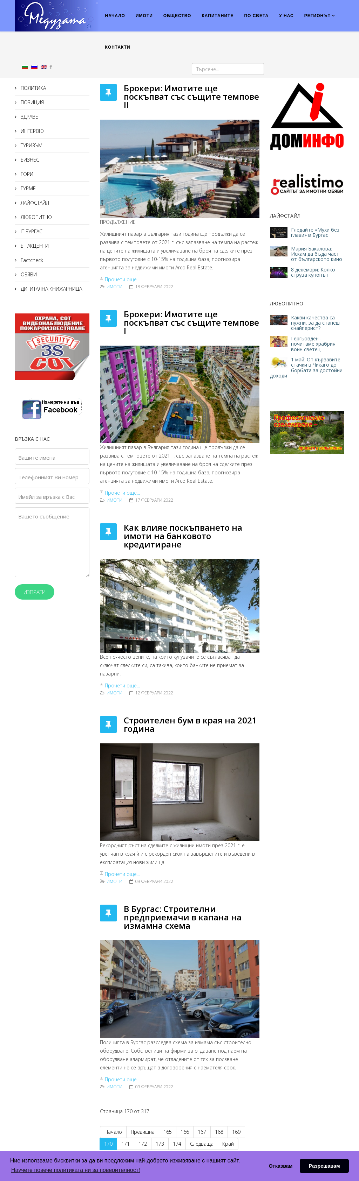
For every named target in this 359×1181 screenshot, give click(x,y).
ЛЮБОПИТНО (35, 217)
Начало (113, 1132)
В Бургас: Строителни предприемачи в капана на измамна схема (183, 917)
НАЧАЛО (115, 15)
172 (142, 1143)
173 (160, 1143)
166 (185, 1132)
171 (125, 1143)
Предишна (143, 1132)
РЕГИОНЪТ (317, 15)
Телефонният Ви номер (48, 477)
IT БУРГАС (30, 231)
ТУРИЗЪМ (30, 145)
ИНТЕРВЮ (31, 131)
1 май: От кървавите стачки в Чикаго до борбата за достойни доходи (306, 367)
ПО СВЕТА (256, 15)
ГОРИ (26, 174)
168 (219, 1132)
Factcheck (31, 260)
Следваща (202, 1143)
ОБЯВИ (28, 274)
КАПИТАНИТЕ (217, 15)
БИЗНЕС (29, 159)
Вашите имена (36, 457)
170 (108, 1143)
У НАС (286, 15)
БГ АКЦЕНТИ (34, 245)
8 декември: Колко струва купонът (313, 272)
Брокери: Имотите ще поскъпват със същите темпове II (191, 96)
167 (202, 1132)
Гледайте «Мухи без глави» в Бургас (315, 232)
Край (228, 1143)
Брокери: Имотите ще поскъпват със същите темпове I (191, 322)
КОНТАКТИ (117, 47)
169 (236, 1132)
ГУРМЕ (27, 188)
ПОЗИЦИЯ (31, 102)
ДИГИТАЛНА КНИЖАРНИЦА (50, 288)
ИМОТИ (144, 15)
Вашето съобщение (43, 516)
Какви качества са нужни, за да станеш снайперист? (315, 323)
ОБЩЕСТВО (177, 15)
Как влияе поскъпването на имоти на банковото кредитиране (183, 536)
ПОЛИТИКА (32, 88)
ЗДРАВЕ (28, 116)
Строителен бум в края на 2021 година (190, 724)
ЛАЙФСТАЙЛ (34, 202)
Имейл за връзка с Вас (46, 496)
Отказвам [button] (280, 1166)
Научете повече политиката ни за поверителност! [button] (75, 1170)
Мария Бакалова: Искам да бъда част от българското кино (317, 254)
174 (177, 1143)
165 (167, 1132)
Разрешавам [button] (324, 1166)
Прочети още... (122, 279)
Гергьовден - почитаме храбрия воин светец (313, 344)
